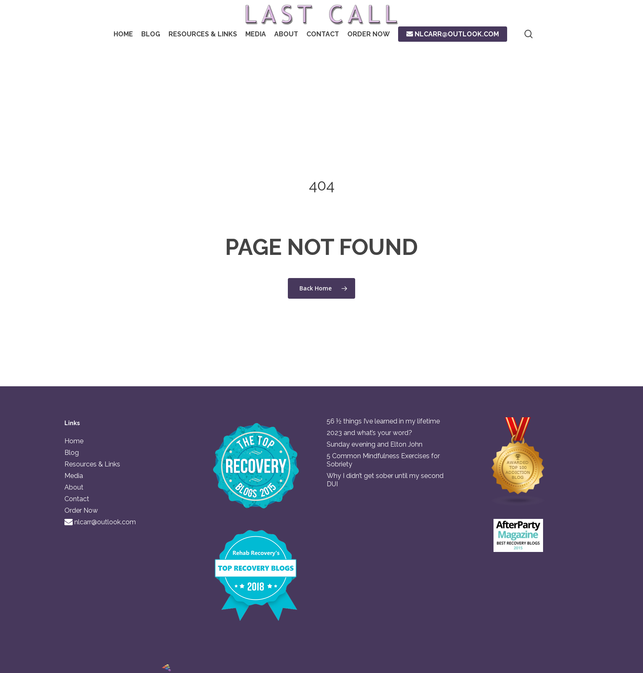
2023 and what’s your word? (369, 433)
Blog (71, 453)
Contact (76, 499)
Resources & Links (92, 464)
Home (73, 441)
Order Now (81, 510)
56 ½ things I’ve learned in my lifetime (383, 421)
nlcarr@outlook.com (100, 522)
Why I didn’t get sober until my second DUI (385, 480)
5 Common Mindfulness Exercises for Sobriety (383, 460)
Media (73, 476)
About (73, 487)
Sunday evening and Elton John (374, 444)
